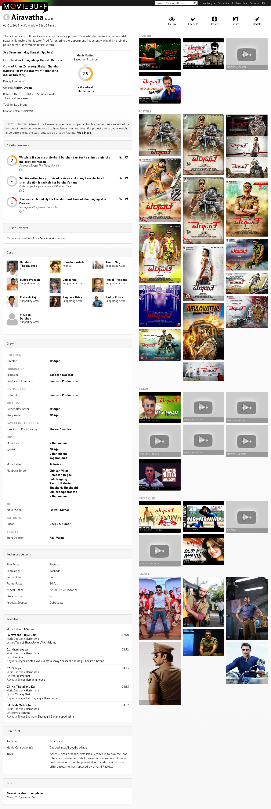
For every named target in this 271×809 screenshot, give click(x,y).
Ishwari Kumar (59, 510)
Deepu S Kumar (60, 524)
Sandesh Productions (64, 381)
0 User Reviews (17, 228)
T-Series (55, 464)
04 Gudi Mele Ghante (21, 705)
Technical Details (19, 554)
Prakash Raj (28, 297)
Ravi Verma (57, 538)
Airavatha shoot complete (25, 793)
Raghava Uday (72, 297)
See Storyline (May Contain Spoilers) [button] (28, 52)
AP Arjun (55, 361)
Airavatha (27, 17)
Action (18, 88)
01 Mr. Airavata (17, 649)
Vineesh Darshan (25, 316)
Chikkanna (70, 280)
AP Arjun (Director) (23, 66)
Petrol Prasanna (116, 280)
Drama (28, 88)
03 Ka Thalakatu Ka (21, 686)
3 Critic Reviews (18, 145)
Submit (223, 3)
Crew (10, 343)
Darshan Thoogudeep (24, 60)
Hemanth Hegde (61, 475)
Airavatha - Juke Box (21, 635)
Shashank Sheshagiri (64, 487)
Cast (10, 252)
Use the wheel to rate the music (85, 89)
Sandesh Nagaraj (61, 375)
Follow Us (239, 3)
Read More (84, 133)
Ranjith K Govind (61, 483)
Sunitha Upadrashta (63, 492)
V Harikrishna (59, 443)
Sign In (254, 3)
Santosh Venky (51, 661)
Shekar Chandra (60, 429)
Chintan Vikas (59, 471)
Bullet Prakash (30, 280)
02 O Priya (14, 668)
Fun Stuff (14, 731)
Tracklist (13, 619)
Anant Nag (113, 262)
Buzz (10, 783)
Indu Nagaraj (58, 479)
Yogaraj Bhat (58, 458)
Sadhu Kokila (114, 297)
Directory (208, 3)
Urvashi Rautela (51, 60)
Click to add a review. (49, 238)
